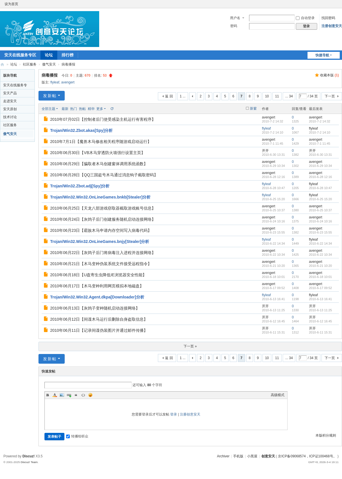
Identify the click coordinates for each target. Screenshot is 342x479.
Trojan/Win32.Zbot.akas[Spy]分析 (81, 130)
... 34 (289, 96)
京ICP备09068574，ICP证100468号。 (307, 456)
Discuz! (29, 456)
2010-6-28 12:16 (320, 177)
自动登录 (305, 18)
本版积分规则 (325, 435)
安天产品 (10, 93)
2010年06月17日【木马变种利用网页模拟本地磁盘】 (97, 286)
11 (277, 96)
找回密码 (328, 18)
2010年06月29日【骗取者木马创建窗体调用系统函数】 (99, 163)
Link (69, 395)
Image (62, 395)
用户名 (235, 18)
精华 (91, 109)
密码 (233, 26)
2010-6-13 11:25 (320, 310)
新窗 (253, 108)
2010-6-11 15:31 (320, 332)
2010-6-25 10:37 (320, 210)
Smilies (90, 395)
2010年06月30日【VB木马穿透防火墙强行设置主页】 (97, 152)
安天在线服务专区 (20, 55)
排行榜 (68, 55)
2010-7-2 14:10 (319, 132)
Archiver (223, 456)
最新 (65, 109)
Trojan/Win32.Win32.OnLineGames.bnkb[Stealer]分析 (100, 197)
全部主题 (48, 109)
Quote (76, 395)
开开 (265, 151)
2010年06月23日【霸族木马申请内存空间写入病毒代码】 (101, 230)
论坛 (49, 55)
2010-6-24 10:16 (320, 221)
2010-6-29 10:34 (320, 165)
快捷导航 (322, 55)
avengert (68, 82)
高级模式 (277, 395)
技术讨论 (10, 117)
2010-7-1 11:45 (319, 143)
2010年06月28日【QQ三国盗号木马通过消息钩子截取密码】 (104, 175)
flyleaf (54, 82)
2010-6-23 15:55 (320, 232)
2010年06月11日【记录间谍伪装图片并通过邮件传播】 (99, 330)
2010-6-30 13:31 (320, 154)
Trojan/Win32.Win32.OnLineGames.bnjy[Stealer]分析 (99, 241)
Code (83, 395)
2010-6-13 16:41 (320, 299)
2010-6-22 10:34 (320, 254)
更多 (99, 109)
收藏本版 (329, 75)
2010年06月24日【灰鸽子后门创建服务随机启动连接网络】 (103, 219)
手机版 (238, 456)
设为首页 (11, 4)
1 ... (183, 96)
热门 (73, 109)
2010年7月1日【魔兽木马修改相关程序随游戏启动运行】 (100, 141)
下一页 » (190, 346)
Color (55, 395)
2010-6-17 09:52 (320, 288)
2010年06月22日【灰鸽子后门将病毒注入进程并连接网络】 (103, 252)
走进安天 (10, 101)
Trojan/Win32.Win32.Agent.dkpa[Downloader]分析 (97, 297)
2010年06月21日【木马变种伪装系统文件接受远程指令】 (101, 263)
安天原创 (10, 109)
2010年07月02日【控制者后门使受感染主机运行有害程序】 (103, 119)
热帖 (82, 109)
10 (267, 96)
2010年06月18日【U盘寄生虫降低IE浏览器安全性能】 (98, 275)
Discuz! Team (29, 462)
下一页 (330, 96)
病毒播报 (50, 75)
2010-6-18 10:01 (320, 277)
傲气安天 (49, 64)
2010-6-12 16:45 (320, 321)
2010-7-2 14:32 (319, 121)
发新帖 (50, 95)
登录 (173, 414)
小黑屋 (252, 456)
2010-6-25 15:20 (320, 199)
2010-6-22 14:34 (320, 243)
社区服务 (29, 64)
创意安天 (2, 64)
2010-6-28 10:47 (320, 188)
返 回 (169, 96)
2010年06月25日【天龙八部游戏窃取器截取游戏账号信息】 (103, 208)
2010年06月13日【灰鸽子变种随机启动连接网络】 (95, 308)
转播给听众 (77, 436)
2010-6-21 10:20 (320, 265)
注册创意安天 (331, 26)
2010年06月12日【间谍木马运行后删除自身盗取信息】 (99, 319)
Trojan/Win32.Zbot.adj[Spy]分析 (79, 186)
